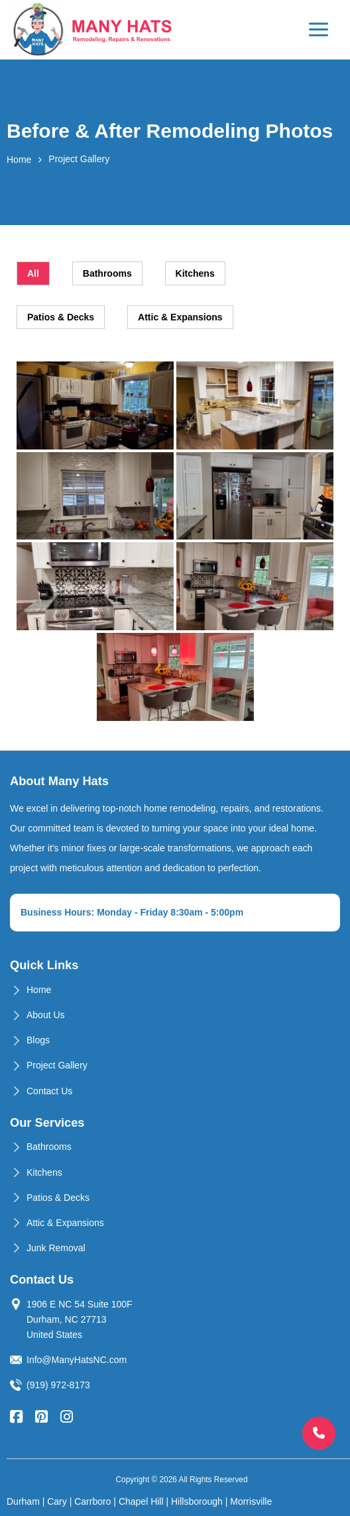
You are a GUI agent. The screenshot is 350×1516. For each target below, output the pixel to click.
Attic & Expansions (65, 1222)
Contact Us (49, 1091)
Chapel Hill (141, 1501)
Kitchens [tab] (195, 273)
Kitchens (44, 1172)
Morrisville (251, 1501)
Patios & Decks (58, 1197)
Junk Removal (56, 1248)
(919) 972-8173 (58, 1385)
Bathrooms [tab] (107, 273)
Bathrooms (49, 1146)
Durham (23, 1501)
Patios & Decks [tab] (60, 317)
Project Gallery (57, 1065)
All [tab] (33, 273)
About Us (46, 1015)
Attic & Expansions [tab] (180, 317)
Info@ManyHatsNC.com (77, 1359)
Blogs (38, 1040)
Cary (57, 1501)
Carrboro (92, 1501)
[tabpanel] (175, 541)
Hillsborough (197, 1501)
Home (19, 159)
